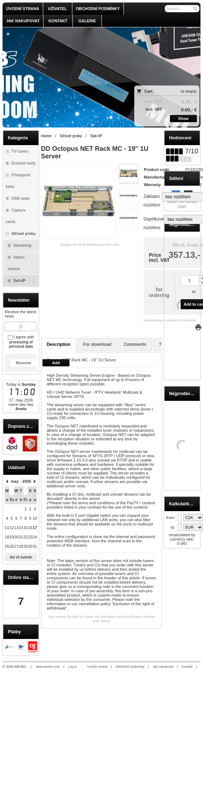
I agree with (21, 341)
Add (56, 363)
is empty (189, 91)
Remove (23, 363)
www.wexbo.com (48, 666)
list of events (21, 557)
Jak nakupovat (163, 666)
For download (97, 344)
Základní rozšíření (152, 201)
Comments (135, 344)
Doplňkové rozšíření (154, 223)
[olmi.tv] (77, 77)
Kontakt (187, 666)
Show (183, 118)
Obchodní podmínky (130, 666)
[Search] (194, 8)
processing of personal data (21, 344)
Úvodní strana (97, 666)
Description (59, 344)
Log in (72, 666)
